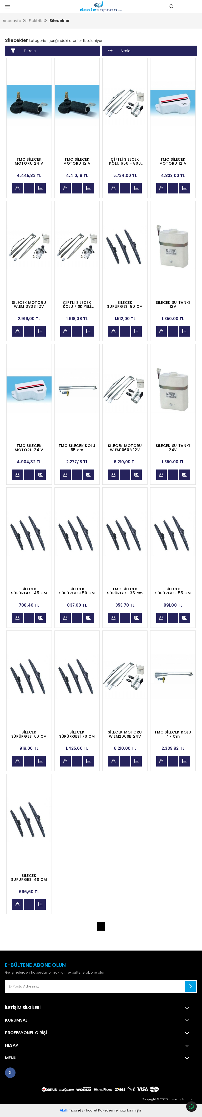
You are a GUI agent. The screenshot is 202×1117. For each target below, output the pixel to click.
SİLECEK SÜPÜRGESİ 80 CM (125, 305)
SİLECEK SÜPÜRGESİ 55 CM (173, 591)
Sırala (119, 50)
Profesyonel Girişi (26, 1033)
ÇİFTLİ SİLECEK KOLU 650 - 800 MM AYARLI (125, 161)
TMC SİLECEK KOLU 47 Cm (172, 734)
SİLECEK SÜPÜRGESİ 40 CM (29, 878)
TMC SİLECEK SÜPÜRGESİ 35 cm (125, 591)
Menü (11, 1058)
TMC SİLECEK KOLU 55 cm (77, 448)
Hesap (11, 1045)
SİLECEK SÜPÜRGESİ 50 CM (77, 591)
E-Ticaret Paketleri (97, 1110)
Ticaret (70, 1110)
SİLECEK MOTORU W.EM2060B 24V (125, 734)
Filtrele (23, 50)
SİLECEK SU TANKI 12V (173, 305)
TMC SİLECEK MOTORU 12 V (77, 161)
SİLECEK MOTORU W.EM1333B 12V (29, 305)
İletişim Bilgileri (23, 1008)
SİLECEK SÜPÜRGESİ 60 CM (29, 734)
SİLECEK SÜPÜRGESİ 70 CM (77, 734)
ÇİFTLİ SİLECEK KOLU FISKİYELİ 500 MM (77, 305)
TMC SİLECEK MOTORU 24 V (29, 161)
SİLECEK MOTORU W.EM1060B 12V (125, 448)
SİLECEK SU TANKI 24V (173, 448)
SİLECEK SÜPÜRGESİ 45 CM (29, 591)
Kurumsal (16, 1020)
